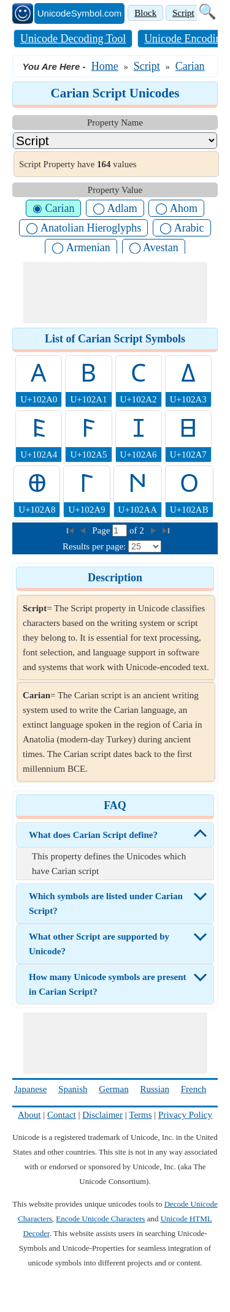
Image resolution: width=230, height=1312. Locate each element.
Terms (140, 1115)
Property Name (115, 122)
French (194, 1089)
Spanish (73, 1089)
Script (183, 13)
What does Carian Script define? (93, 835)
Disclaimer (102, 1115)
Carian (190, 66)
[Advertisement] (115, 292)
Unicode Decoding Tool (73, 38)
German (113, 1089)
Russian (154, 1089)
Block (145, 13)
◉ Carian (53, 208)
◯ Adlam (115, 208)
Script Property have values (78, 164)
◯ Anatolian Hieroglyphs (83, 228)
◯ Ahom (176, 208)
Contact (61, 1115)
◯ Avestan (153, 247)
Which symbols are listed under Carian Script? (106, 903)
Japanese (30, 1089)
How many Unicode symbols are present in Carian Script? (107, 984)
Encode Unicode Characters (100, 1218)
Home (104, 66)
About (29, 1115)
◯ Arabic (181, 228)
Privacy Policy (185, 1115)
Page (102, 530)
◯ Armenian (81, 247)
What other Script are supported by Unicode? (99, 944)
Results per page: (94, 546)
